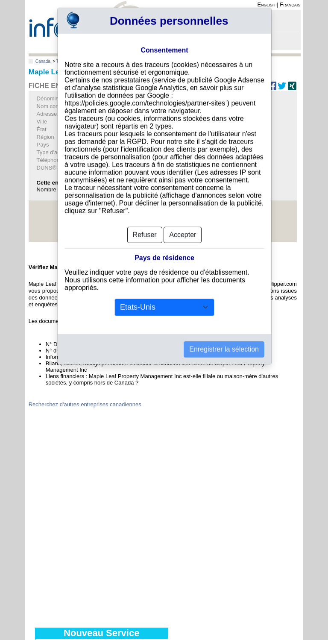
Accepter (182, 221)
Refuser (145, 221)
